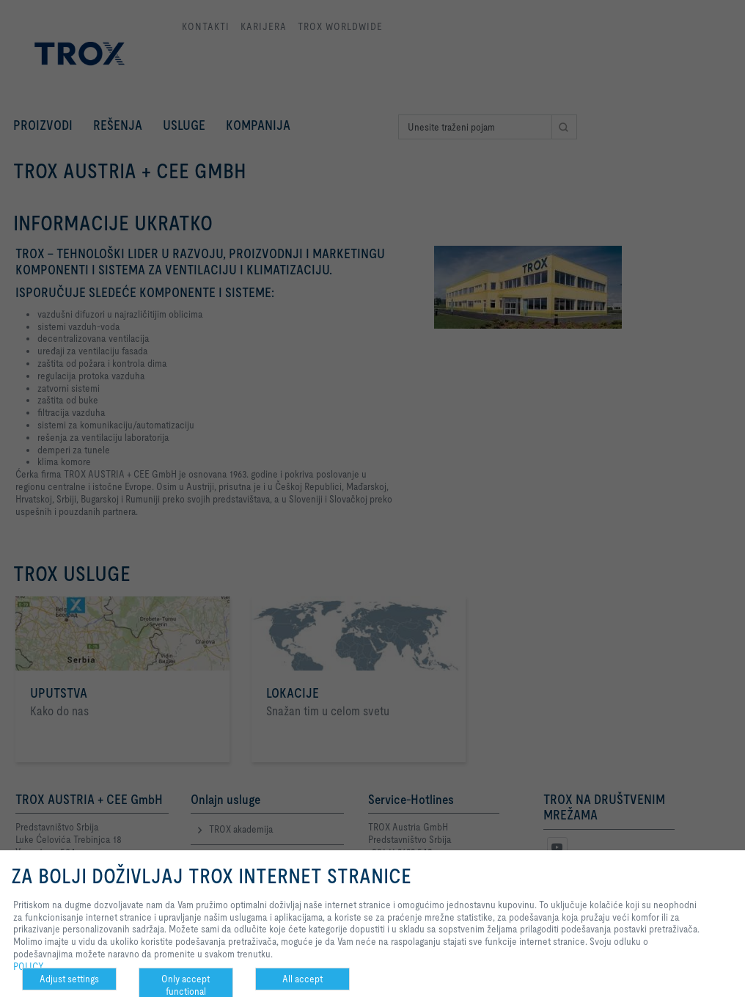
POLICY (28, 966)
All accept (302, 979)
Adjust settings (69, 979)
